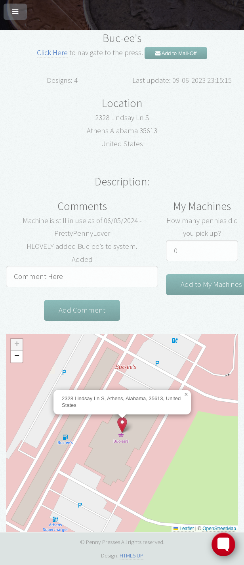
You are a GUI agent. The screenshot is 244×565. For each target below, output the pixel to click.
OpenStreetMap (219, 528)
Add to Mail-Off (176, 53)
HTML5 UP (131, 555)
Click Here (52, 52)
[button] (122, 425)
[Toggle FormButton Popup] (223, 544)
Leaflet (183, 528)
